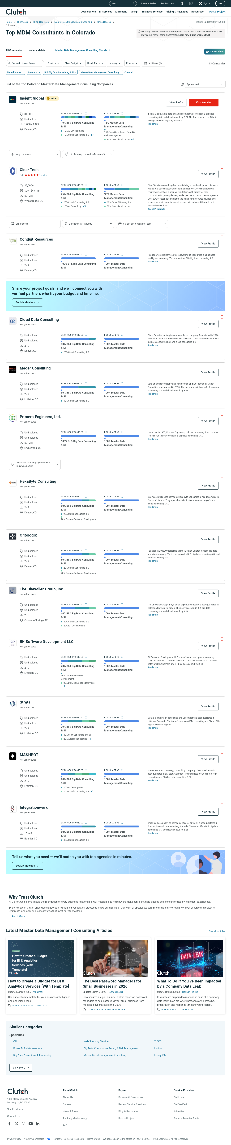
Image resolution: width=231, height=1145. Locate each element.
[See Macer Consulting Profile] (13, 369)
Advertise (179, 1111)
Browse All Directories (130, 1097)
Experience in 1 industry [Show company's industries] (80, 223)
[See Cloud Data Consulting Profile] (13, 321)
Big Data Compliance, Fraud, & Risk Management (111, 1048)
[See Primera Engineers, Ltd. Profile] (13, 418)
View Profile (176, 102)
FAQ (65, 1125)
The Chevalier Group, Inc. (42, 589)
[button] (54, 63)
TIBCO (158, 1041)
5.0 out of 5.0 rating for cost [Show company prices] (137, 223)
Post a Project (217, 11)
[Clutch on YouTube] (30, 1123)
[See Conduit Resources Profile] (13, 240)
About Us (68, 1097)
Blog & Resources (128, 1111)
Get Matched (216, 51)
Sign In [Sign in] (206, 3)
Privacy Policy (14, 1139)
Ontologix (28, 535)
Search (114, 3)
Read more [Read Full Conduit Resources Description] (153, 261)
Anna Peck (38, 992)
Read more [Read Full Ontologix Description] (153, 561)
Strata (25, 702)
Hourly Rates (93, 63)
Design (134, 11)
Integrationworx (34, 807)
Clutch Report (184, 1009)
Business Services (152, 11)
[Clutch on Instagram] (23, 1123)
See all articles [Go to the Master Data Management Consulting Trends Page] (217, 931)
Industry (113, 63)
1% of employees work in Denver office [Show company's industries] (88, 154)
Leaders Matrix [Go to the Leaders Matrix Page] (36, 50)
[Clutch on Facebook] (9, 1123)
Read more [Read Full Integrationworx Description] (153, 833)
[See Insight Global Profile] (13, 99)
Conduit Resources (36, 239)
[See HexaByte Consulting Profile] (13, 483)
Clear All (128, 72)
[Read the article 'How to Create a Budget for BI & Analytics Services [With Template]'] (41, 975)
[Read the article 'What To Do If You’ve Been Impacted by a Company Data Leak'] (190, 975)
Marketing (121, 11)
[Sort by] (205, 84)
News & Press (70, 1111)
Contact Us (13, 1116)
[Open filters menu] (153, 63)
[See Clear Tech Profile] (13, 171)
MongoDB (160, 1055)
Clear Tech (29, 170)
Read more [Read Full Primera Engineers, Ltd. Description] (153, 439)
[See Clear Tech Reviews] (31, 175)
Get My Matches (25, 302)
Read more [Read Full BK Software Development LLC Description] (153, 667)
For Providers (167, 3)
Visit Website (203, 102)
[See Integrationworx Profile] (13, 809)
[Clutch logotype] (17, 1091)
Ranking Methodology (75, 1118)
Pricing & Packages (177, 11)
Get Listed (179, 1097)
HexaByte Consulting (38, 481)
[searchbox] (25, 63)
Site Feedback (15, 1109)
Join (220, 3)
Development (88, 11)
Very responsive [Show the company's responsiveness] (24, 154)
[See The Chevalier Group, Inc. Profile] (13, 590)
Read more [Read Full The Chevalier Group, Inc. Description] (153, 614)
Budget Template (36, 1006)
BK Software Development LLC (47, 641)
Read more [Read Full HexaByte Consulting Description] (153, 507)
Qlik (15, 1041)
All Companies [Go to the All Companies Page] (14, 50)
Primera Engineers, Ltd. (40, 417)
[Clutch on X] (16, 1123)
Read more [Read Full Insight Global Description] (153, 124)
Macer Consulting (35, 368)
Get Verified (180, 1104)
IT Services (105, 11)
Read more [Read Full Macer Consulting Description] (153, 394)
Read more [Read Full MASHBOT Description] (153, 780)
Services (52, 63)
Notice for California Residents (69, 1139)
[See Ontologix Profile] (13, 536)
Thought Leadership (113, 1009)
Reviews (130, 63)
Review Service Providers (132, 1104)
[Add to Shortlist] (222, 95)
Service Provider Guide (186, 1118)
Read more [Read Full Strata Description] (153, 728)
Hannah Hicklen (116, 992)
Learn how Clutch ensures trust (194, 35)
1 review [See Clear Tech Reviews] (43, 175)
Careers (67, 1104)
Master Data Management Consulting (105, 1055)
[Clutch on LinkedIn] (37, 1123)
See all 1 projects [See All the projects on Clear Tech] (156, 209)
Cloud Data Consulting (39, 319)
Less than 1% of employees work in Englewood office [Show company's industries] (33, 464)
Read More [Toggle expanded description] (18, 916)
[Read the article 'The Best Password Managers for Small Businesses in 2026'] (115, 975)
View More (19, 1067)
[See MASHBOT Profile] (13, 756)
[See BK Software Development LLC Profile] (13, 643)
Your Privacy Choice (34, 1139)
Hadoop (158, 1048)
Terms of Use (93, 1139)
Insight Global (32, 98)
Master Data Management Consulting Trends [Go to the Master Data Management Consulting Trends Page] (81, 50)
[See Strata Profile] (13, 703)
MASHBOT (29, 755)
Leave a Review (149, 3)
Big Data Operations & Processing (32, 1055)
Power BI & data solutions (27, 1048)
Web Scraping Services (97, 1041)
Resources (197, 11)
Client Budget (71, 63)
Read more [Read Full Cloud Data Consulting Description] (153, 345)
